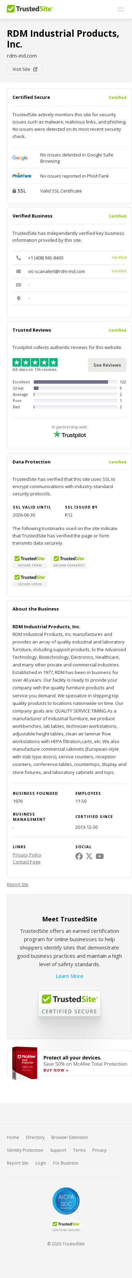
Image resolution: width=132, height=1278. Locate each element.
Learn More (69, 975)
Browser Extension (69, 1137)
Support (58, 1150)
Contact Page (27, 862)
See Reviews (107, 365)
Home (13, 1137)
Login (40, 1163)
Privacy (99, 1150)
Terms (79, 1150)
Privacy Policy (27, 855)
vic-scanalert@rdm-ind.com (56, 271)
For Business (65, 1163)
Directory (35, 1137)
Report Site (17, 884)
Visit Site (25, 69)
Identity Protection (25, 1150)
